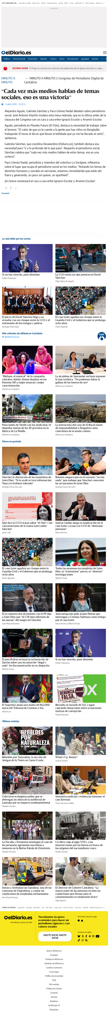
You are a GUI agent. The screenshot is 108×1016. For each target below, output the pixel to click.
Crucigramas (21, 907)
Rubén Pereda (61, 852)
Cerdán (60, 3)
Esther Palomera (9, 278)
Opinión (43, 58)
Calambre (85, 907)
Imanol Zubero (61, 760)
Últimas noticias (10, 721)
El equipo (54, 955)
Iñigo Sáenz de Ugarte (64, 281)
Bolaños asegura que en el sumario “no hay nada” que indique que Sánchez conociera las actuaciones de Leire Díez (80, 480)
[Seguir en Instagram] (93, 936)
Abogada (29, 907)
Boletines (54, 1001)
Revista (54, 997)
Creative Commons (54, 967)
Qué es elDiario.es (54, 951)
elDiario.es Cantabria (10, 389)
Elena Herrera (61, 532)
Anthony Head (100, 3)
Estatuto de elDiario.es (54, 963)
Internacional (19, 58)
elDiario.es (6, 711)
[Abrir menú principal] (105, 52)
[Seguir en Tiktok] (79, 940)
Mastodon (54, 1009)
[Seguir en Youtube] (97, 936)
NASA (66, 3)
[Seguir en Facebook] (86, 936)
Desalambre (72, 58)
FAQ (54, 980)
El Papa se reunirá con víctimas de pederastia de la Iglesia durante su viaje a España (67, 68)
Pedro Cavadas (89, 3)
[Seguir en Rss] (86, 940)
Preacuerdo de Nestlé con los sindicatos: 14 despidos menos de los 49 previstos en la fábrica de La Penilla (26, 428)
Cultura (53, 58)
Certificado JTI (54, 1005)
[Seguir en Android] (79, 920)
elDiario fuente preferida (97, 907)
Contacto (54, 993)
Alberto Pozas (61, 578)
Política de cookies (54, 988)
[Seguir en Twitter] (83, 936)
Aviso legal (54, 972)
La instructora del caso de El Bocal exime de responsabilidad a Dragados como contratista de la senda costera (79, 428)
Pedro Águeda (61, 327)
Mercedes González (25, 3)
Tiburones (78, 907)
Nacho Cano (36, 3)
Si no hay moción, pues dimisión (21, 274)
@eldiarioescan (10, 337)
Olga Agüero (60, 900)
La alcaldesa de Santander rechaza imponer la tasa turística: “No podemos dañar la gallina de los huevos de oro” (80, 379)
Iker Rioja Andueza (10, 897)
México (43, 3)
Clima (61, 58)
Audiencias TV (79, 3)
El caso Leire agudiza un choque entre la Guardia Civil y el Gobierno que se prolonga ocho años (80, 320)
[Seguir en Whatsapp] (83, 940)
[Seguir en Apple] (82, 920)
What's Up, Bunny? (66, 757)
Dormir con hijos (68, 907)
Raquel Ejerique (62, 714)
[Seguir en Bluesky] (79, 936)
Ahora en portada (11, 441)
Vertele (95, 58)
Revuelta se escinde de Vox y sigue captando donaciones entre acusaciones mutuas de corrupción (78, 708)
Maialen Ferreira (9, 806)
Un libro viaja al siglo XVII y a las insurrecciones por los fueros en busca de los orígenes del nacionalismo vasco (79, 845)
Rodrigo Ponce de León (12, 487)
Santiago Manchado (10, 327)
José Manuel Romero (11, 623)
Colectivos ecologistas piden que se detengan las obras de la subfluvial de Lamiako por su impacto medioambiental (26, 799)
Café (42, 907)
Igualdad (85, 58)
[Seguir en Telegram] (89, 936)
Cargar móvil (58, 907)
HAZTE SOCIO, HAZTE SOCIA (55, 936)
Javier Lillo (6, 532)
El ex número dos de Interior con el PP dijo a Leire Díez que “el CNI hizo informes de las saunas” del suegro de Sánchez (26, 617)
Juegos (104, 58)
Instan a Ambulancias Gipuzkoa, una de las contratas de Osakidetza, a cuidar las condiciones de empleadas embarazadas (26, 890)
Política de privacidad (54, 976)
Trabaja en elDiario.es (54, 959)
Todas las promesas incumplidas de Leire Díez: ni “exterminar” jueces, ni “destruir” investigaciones (79, 571)
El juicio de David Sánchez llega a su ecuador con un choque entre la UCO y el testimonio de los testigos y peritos (26, 320)
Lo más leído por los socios (16, 238)
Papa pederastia (52, 3)
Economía (32, 58)
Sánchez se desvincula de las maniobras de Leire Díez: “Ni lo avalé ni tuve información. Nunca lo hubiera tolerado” (27, 480)
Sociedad (5, 193)
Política (7, 58)
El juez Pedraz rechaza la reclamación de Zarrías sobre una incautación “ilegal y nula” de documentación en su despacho (25, 662)
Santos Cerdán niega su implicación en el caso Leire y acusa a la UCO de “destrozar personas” (79, 525)
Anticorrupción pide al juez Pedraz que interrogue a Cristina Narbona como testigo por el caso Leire (80, 617)
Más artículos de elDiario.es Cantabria (22, 333)
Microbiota (36, 907)
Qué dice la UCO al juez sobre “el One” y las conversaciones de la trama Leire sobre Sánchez (27, 525)
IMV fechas (49, 907)
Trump (71, 3)
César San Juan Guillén (64, 803)
